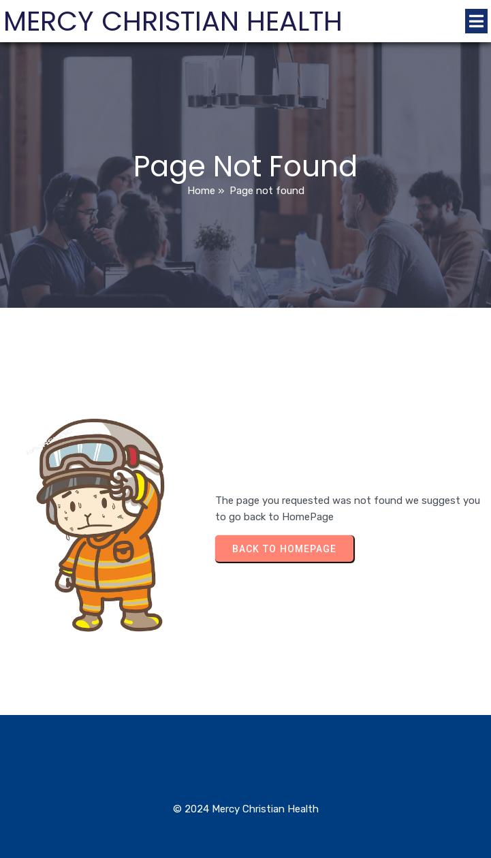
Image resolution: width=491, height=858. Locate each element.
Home (201, 191)
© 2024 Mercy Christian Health (246, 809)
